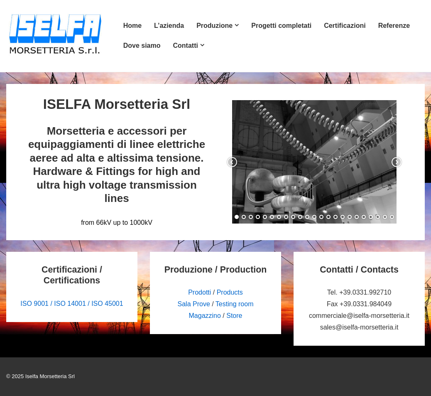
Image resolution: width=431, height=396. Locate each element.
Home (132, 25)
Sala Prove (194, 303)
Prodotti (199, 292)
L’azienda (169, 25)
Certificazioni (344, 25)
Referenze (394, 25)
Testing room (235, 303)
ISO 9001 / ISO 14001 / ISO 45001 (71, 303)
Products (230, 292)
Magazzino (205, 315)
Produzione (214, 25)
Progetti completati (281, 25)
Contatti (185, 45)
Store (234, 315)
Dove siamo (142, 45)
